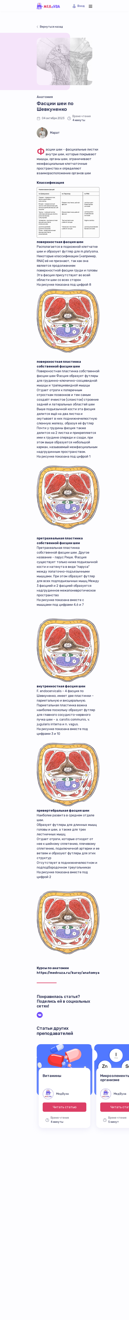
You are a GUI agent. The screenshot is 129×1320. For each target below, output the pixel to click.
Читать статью (64, 1107)
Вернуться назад (51, 26)
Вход (81, 6)
